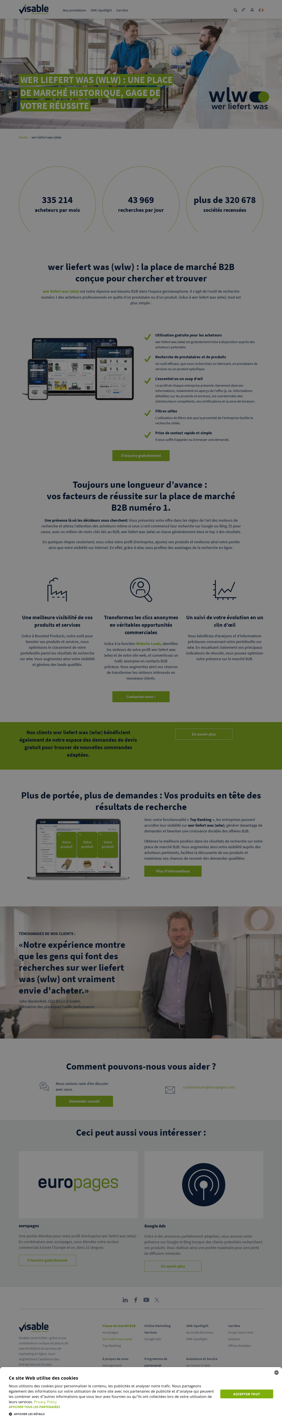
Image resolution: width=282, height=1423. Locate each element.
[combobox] (276, 1372)
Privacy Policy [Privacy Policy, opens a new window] (45, 1401)
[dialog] (141, 1395)
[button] (112, 1407)
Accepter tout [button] (246, 1394)
